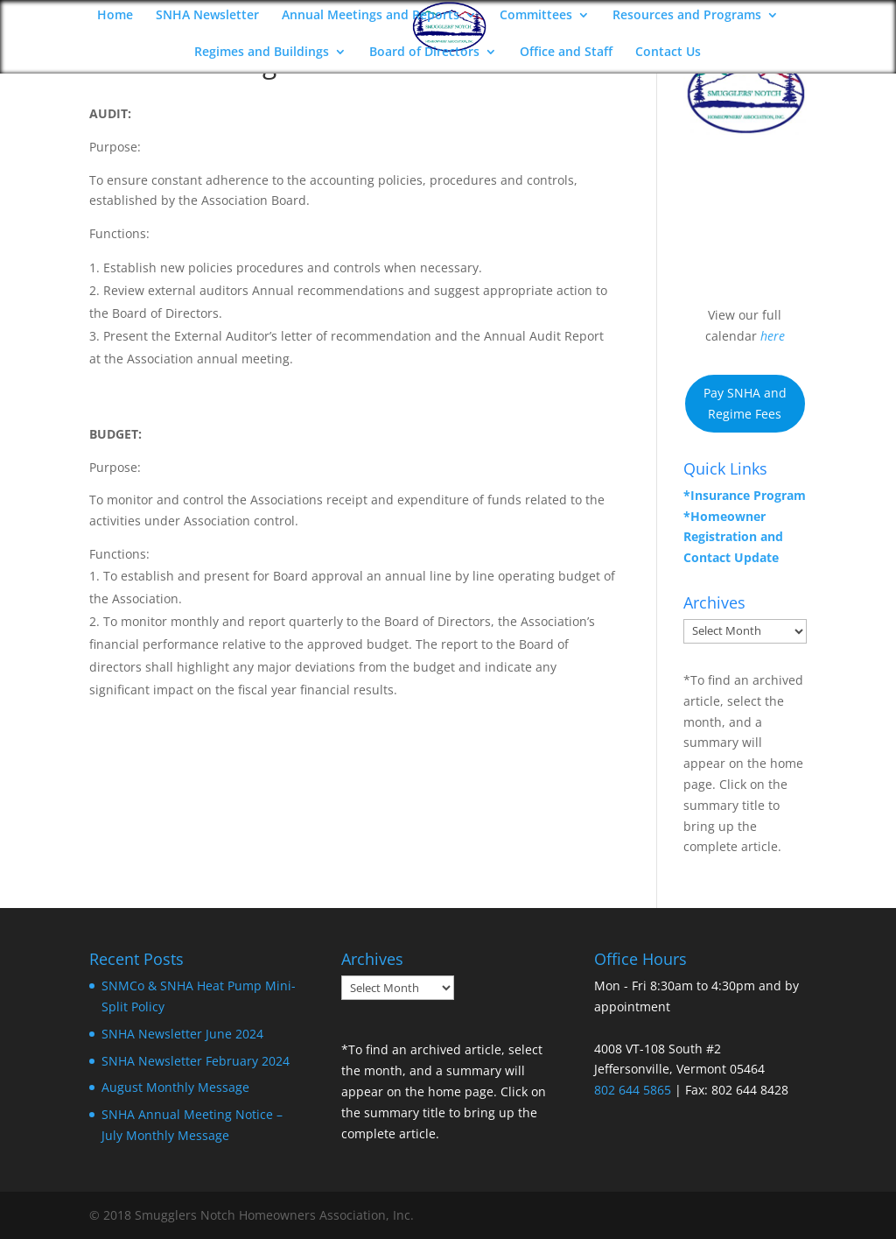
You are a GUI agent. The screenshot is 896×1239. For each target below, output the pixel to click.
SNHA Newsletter (207, 16)
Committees (536, 16)
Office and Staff (566, 53)
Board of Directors (424, 53)
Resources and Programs (686, 16)
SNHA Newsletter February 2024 (196, 1060)
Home (115, 16)
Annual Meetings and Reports (370, 16)
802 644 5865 (632, 1089)
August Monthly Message (175, 1087)
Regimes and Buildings (261, 53)
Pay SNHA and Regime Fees (745, 403)
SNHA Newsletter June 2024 (182, 1033)
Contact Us (668, 53)
